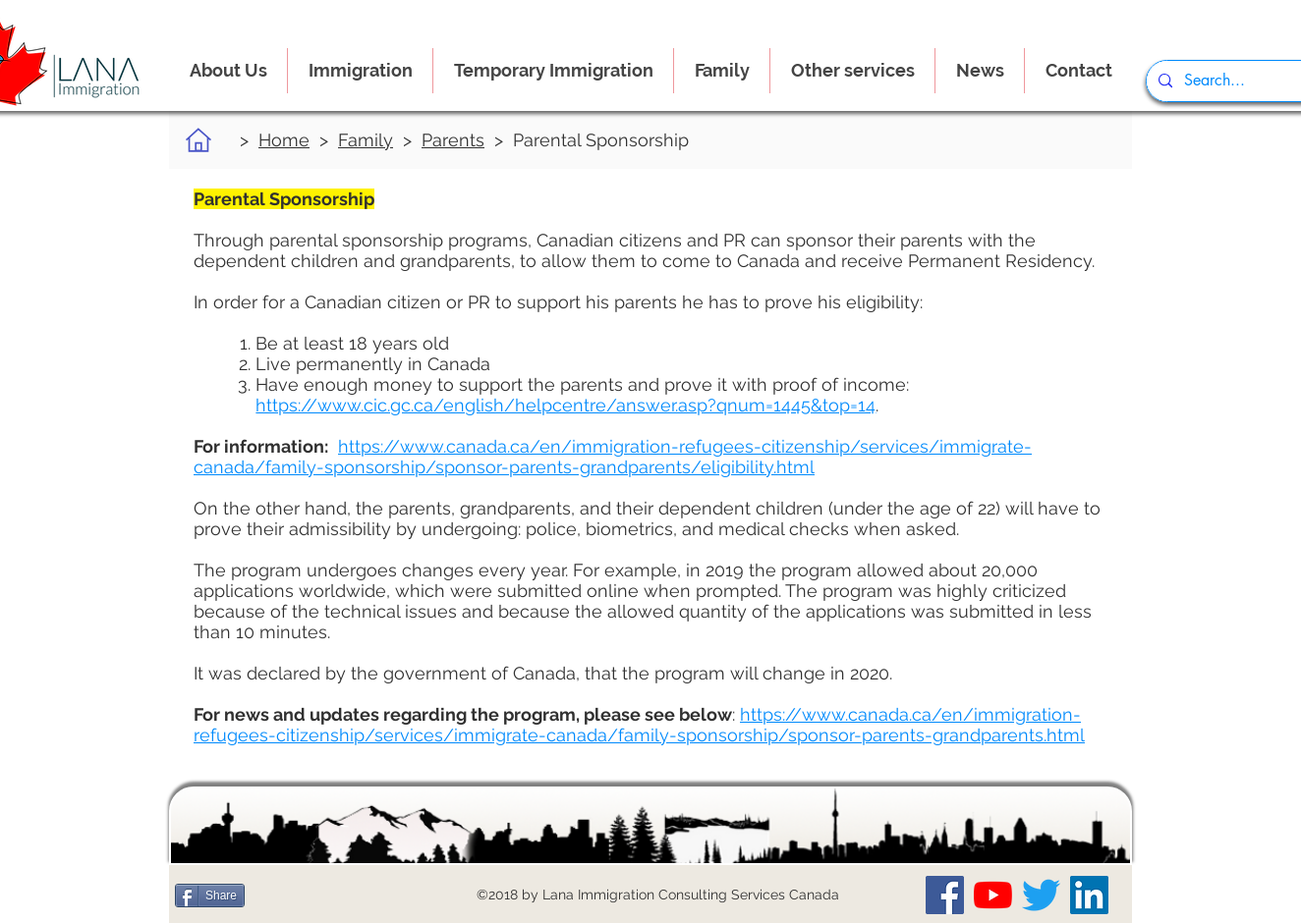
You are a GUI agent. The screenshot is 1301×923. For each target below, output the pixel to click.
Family (365, 140)
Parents (453, 140)
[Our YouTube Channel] (993, 895)
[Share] (210, 895)
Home (284, 140)
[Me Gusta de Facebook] (291, 895)
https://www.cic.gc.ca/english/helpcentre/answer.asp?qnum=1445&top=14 (565, 405)
